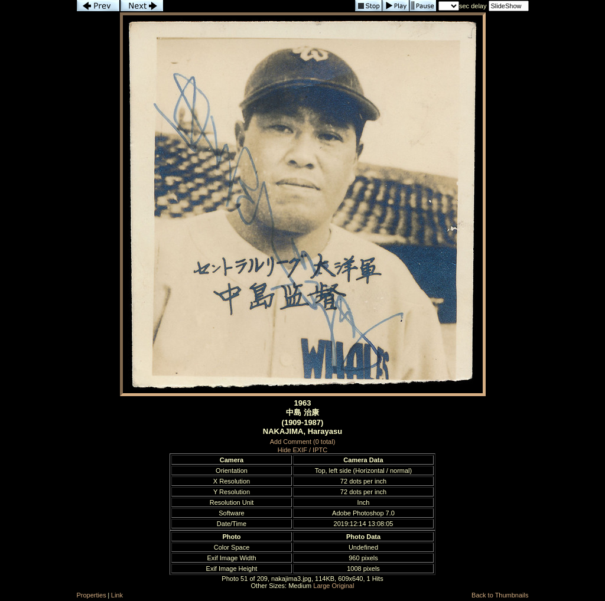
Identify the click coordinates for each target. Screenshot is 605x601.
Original (343, 585)
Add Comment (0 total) (303, 441)
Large (321, 585)
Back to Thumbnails (499, 595)
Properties (91, 595)
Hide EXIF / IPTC (302, 449)
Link (117, 595)
